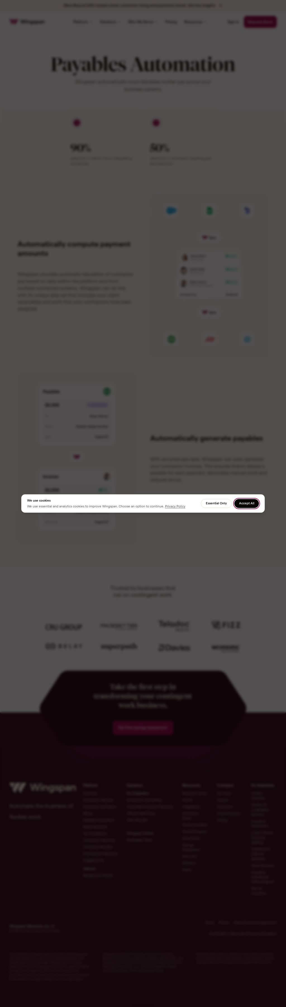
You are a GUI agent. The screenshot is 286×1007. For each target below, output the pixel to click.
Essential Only (216, 503)
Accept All (246, 503)
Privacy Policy (175, 506)
